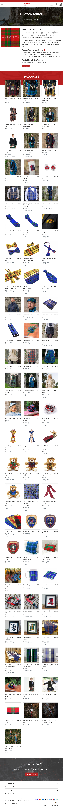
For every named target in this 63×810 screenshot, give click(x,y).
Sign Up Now (31, 774)
